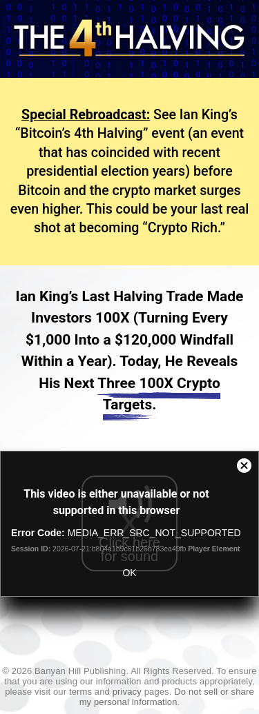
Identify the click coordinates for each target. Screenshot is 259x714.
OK (129, 572)
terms (80, 691)
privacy (127, 691)
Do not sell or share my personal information (166, 696)
